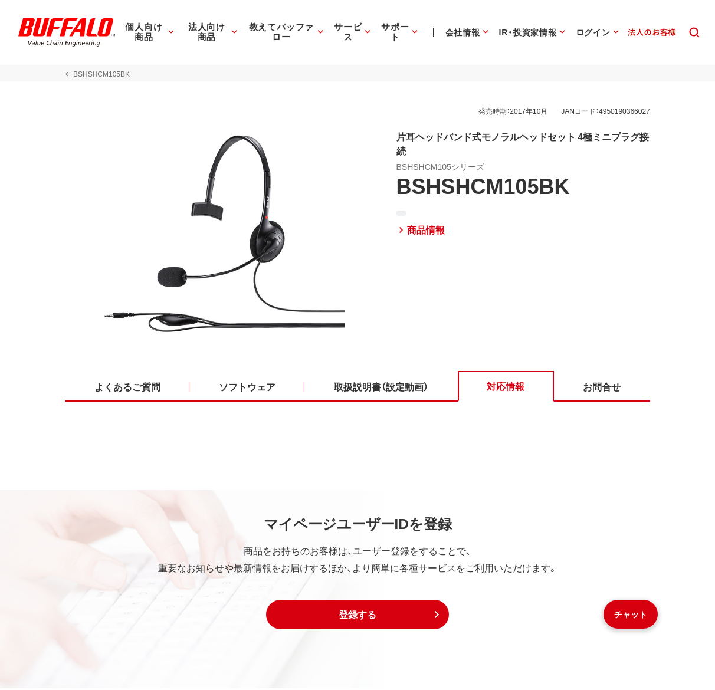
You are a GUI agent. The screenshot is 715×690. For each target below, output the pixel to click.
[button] (357, 616)
